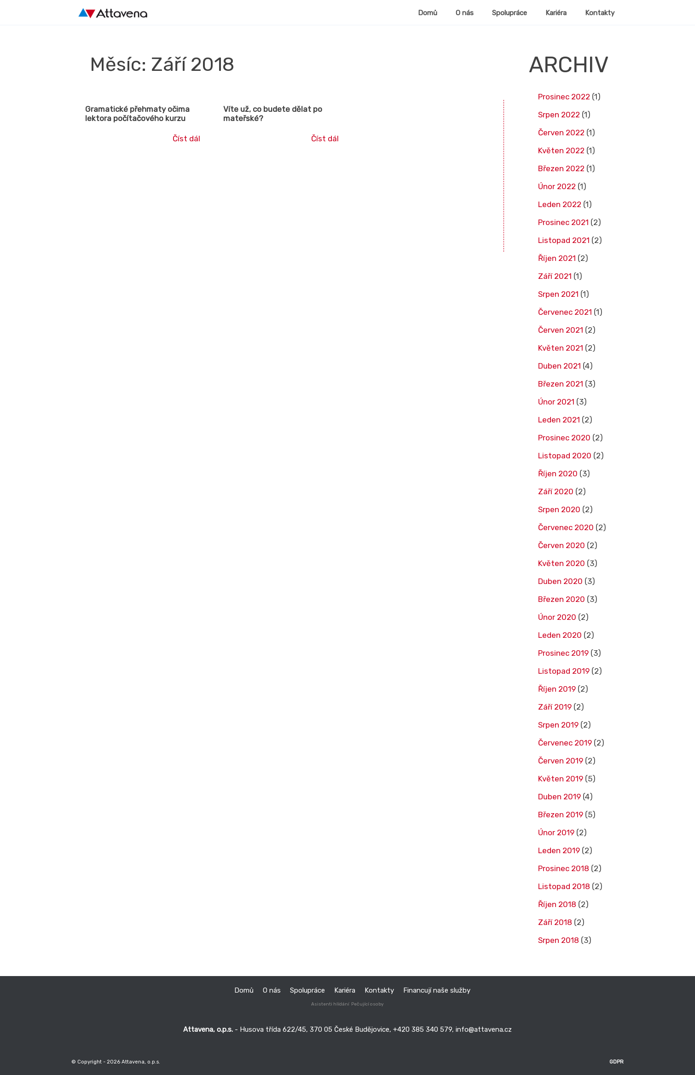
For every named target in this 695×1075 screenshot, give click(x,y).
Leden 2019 (559, 850)
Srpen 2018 (558, 940)
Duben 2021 (559, 365)
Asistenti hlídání (330, 1004)
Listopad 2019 (564, 671)
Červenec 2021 (565, 312)
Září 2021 (555, 276)
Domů (244, 990)
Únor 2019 (556, 832)
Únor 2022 (557, 186)
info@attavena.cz (484, 1029)
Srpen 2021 (558, 294)
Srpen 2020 (559, 509)
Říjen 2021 (557, 258)
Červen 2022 (561, 132)
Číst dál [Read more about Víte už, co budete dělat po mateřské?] (325, 138)
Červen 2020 (561, 545)
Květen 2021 (560, 348)
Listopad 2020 (564, 455)
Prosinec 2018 (563, 868)
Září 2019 (555, 706)
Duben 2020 (560, 581)
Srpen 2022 (559, 114)
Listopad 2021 (564, 240)
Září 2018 (555, 922)
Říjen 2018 (557, 904)
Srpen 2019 (558, 724)
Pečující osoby (367, 1004)
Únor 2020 (557, 617)
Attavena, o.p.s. (140, 1061)
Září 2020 (555, 491)
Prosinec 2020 (564, 437)
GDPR (616, 1061)
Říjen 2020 (558, 473)
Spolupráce (307, 990)
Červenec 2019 (565, 742)
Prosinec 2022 (564, 96)
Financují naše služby (436, 990)
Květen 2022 (561, 150)
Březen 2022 (561, 168)
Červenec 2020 (566, 527)
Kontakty (379, 990)
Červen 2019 (560, 760)
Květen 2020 (561, 563)
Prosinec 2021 (563, 222)
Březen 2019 (560, 814)
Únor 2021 (556, 401)
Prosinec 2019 (563, 653)
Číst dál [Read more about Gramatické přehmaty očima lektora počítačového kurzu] (186, 138)
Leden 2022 (559, 204)
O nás (272, 990)
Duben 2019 (559, 796)
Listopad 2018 (564, 886)
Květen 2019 (560, 778)
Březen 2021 (560, 383)
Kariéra (344, 990)
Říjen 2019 (557, 689)
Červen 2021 (560, 330)
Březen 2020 (561, 599)
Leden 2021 (559, 419)
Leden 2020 (560, 635)
